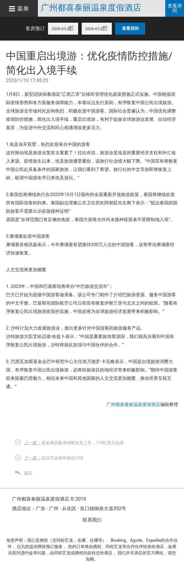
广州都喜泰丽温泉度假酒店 (91, 8)
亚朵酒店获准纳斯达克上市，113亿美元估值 (74, 442)
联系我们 (92, 520)
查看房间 (175, 8)
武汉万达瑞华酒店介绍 (53, 458)
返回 (28, 473)
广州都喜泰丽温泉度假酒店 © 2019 (49, 499)
